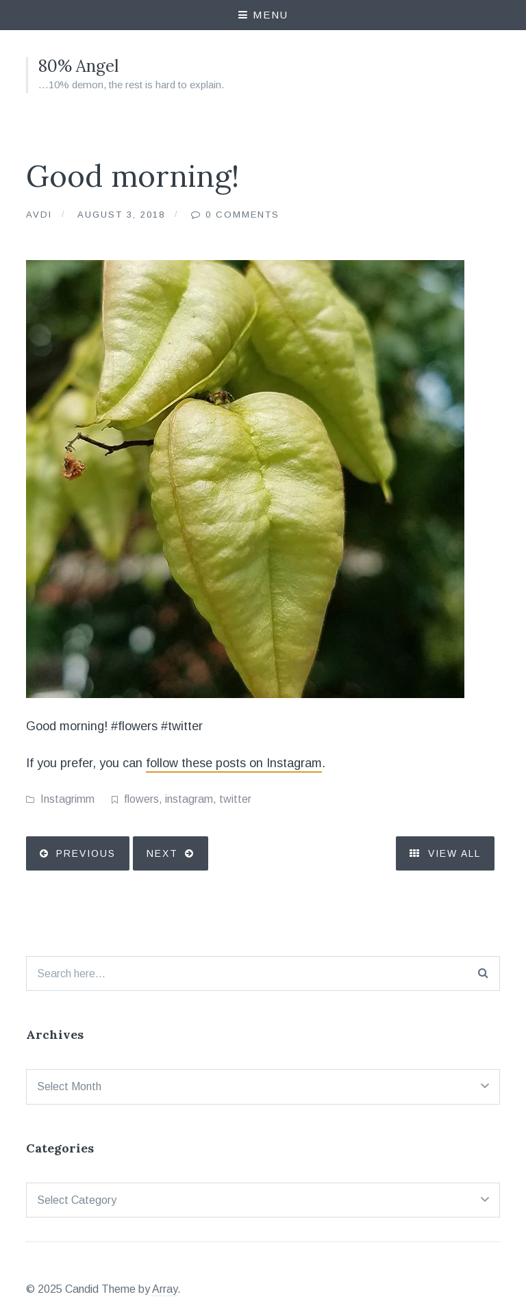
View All (445, 853)
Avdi (39, 214)
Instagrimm (67, 799)
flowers (141, 799)
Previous (86, 853)
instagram (189, 799)
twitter (235, 799)
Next (162, 853)
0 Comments (242, 214)
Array (164, 1289)
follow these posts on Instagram (234, 763)
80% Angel (78, 66)
